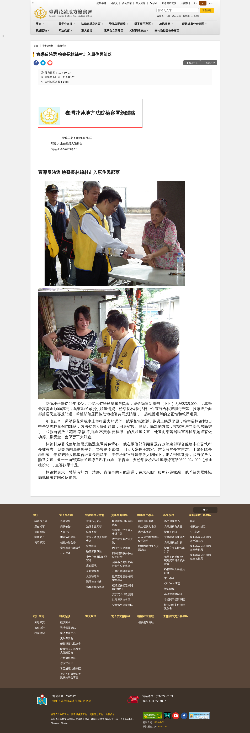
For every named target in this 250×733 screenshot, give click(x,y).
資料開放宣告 (96, 714)
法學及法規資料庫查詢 (96, 538)
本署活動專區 (68, 537)
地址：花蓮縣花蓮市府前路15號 (72, 700)
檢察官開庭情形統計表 (174, 549)
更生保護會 (66, 638)
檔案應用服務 (146, 521)
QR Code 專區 (172, 583)
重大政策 (86, 30)
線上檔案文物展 (147, 526)
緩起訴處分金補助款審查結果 (200, 547)
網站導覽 (101, 3)
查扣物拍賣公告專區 (167, 30)
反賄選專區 (92, 570)
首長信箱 (127, 3)
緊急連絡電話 (169, 3)
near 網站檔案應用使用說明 (148, 538)
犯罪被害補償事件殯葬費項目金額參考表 (174, 560)
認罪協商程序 (94, 581)
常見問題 (141, 3)
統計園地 (41, 30)
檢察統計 (39, 627)
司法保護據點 (68, 627)
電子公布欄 (65, 23)
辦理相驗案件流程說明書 (174, 606)
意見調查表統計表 (174, 537)
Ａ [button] (203, 3)
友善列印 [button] (210, 62)
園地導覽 (39, 622)
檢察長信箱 (170, 531)
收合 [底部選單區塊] (205, 509)
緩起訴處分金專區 (193, 23)
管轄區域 (39, 531)
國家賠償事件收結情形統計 (122, 555)
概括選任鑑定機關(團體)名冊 (122, 587)
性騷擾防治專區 (121, 599)
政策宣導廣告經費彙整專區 (122, 578)
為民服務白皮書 (173, 526)
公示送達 (65, 553)
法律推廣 (91, 531)
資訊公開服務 (117, 23)
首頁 (36, 45)
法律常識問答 (94, 526)
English (153, 3)
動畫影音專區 (94, 551)
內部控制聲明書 (121, 547)
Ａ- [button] (195, 3)
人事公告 (65, 531)
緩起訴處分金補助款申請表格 (200, 538)
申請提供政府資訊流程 (122, 522)
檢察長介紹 (40, 521)
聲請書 (186, 16)
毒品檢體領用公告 (70, 547)
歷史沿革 (39, 526)
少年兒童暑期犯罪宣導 (96, 558)
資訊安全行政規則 (122, 594)
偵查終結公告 (68, 542)
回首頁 (114, 3)
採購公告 (65, 526)
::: (33, 2)
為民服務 (164, 23)
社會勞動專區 (68, 657)
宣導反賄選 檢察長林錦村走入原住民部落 (74, 54)
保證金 (160, 16)
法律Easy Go (93, 521)
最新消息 (61, 45)
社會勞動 (196, 16)
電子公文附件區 (113, 30)
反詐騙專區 (92, 576)
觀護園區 (65, 622)
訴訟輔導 (169, 588)
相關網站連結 (137, 30)
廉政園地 (91, 565)
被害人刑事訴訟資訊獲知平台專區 (70, 675)
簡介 (38, 23)
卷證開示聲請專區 (174, 599)
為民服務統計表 (173, 542)
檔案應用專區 (142, 23)
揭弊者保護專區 (95, 586)
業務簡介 (39, 537)
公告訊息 (195, 531)
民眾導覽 (39, 542)
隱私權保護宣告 (79, 714)
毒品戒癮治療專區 (70, 668)
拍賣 (168, 16)
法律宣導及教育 (90, 23)
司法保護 (64, 30)
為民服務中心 (172, 521)
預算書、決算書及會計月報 (122, 531)
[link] (36, 63)
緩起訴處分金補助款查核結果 (200, 556)
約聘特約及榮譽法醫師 (174, 571)
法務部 (184, 3)
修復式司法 (66, 663)
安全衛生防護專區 (122, 604)
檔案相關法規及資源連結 (148, 547)
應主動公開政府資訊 (122, 540)
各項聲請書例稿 (173, 594)
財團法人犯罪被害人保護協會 (70, 650)
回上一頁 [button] (193, 62)
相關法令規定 (198, 526)
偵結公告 (176, 16)
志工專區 (169, 578)
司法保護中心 (68, 632)
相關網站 (39, 632)
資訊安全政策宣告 (60, 714)
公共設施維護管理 (122, 571)
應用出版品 (144, 531)
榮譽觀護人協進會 (70, 643)
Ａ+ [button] (210, 3)
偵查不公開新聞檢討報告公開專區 (122, 564)
